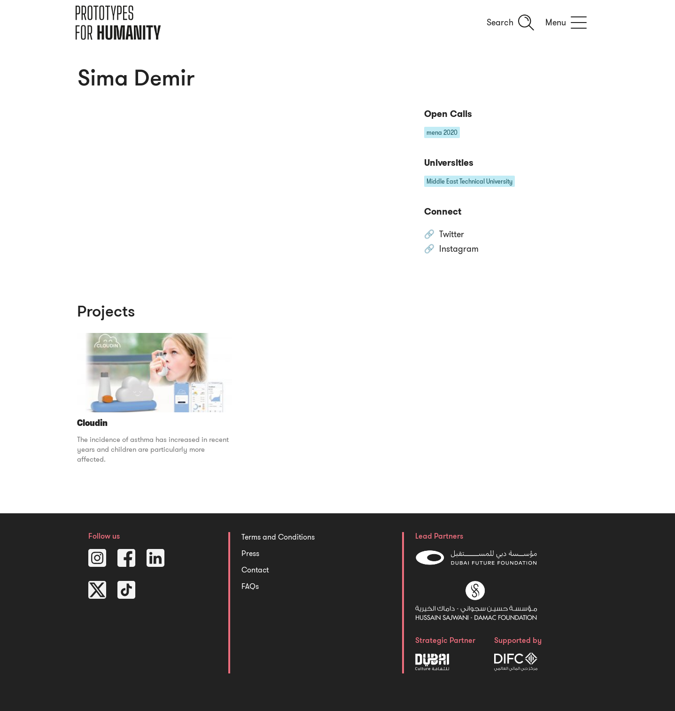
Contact (255, 570)
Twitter (451, 235)
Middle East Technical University (469, 181)
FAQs (250, 586)
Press (250, 554)
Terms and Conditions (278, 537)
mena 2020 (442, 132)
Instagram (459, 249)
